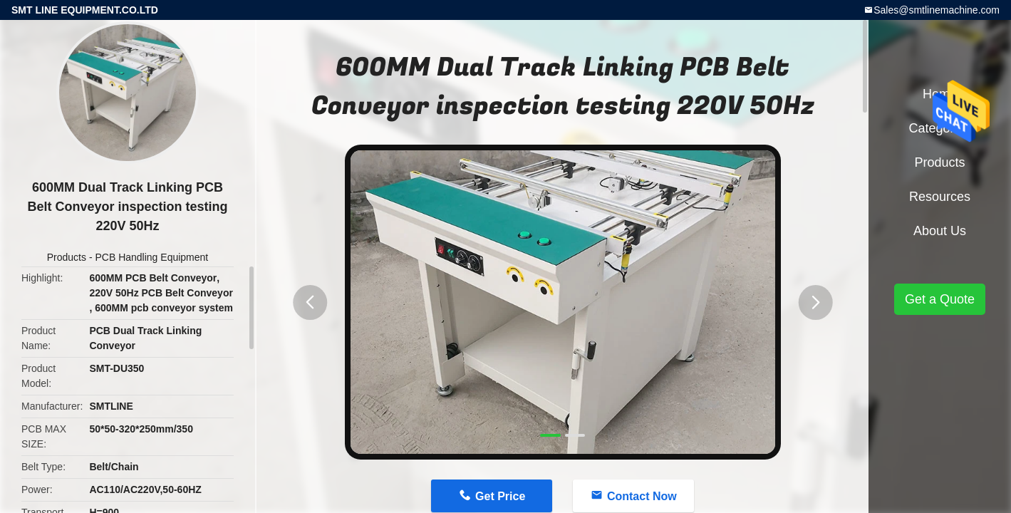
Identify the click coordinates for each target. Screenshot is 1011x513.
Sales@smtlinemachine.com (936, 10)
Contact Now (642, 496)
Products (66, 257)
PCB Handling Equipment (151, 257)
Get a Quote (940, 299)
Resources (939, 197)
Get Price (500, 496)
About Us (939, 231)
